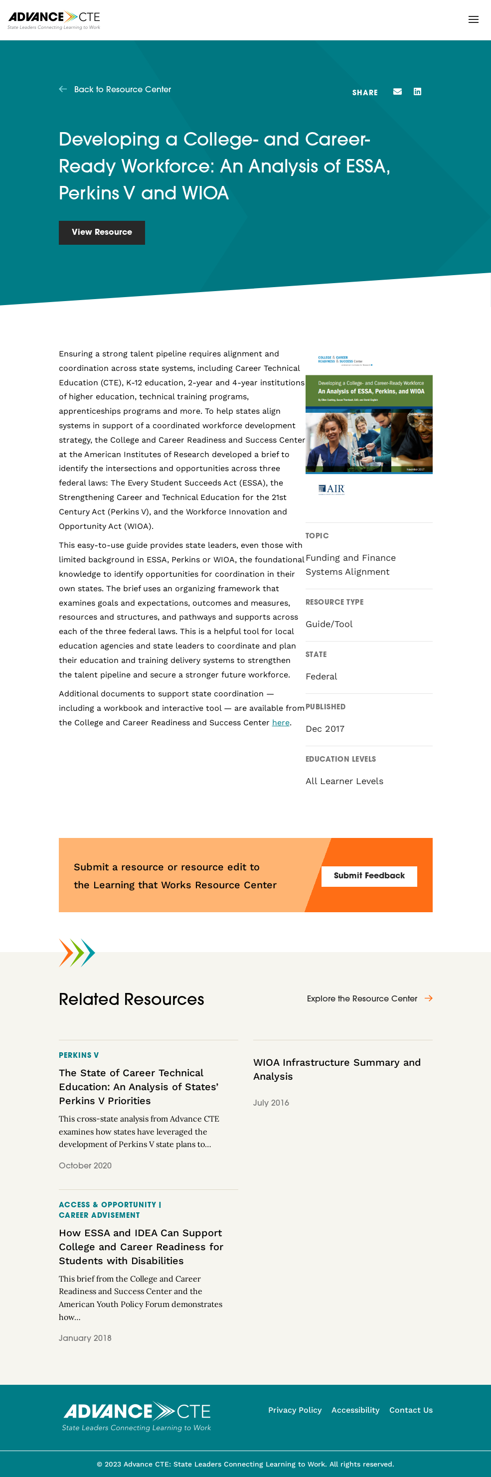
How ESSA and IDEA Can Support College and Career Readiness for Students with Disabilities (141, 1247)
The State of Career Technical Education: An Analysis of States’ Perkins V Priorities (138, 1087)
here (281, 722)
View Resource (102, 233)
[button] (474, 19)
